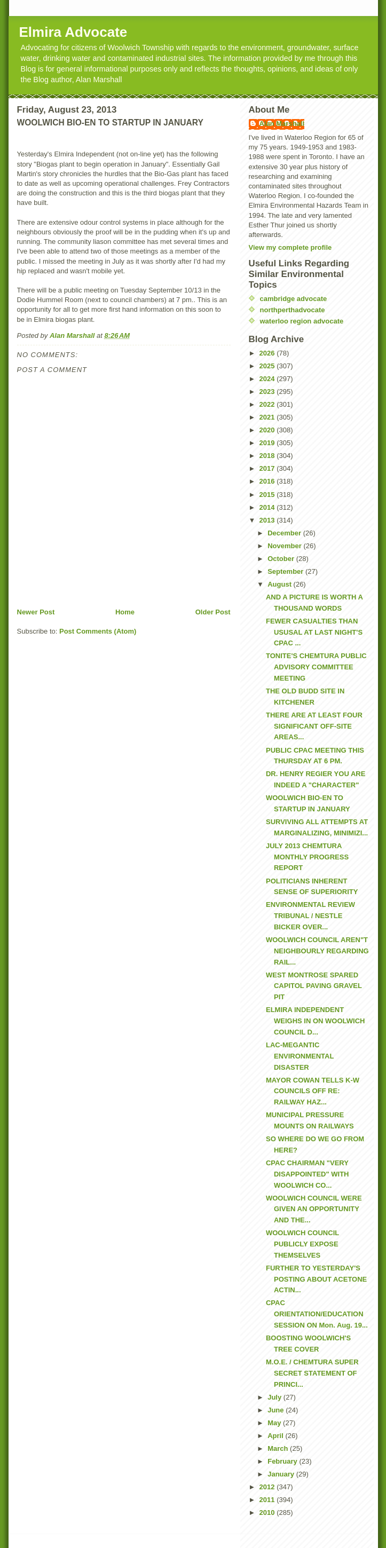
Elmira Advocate (73, 32)
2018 (268, 456)
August (280, 584)
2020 (268, 430)
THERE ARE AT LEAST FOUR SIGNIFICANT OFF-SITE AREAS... (314, 726)
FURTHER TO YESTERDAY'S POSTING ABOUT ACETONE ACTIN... (316, 1279)
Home (125, 612)
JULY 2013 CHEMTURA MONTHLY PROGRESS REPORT (307, 857)
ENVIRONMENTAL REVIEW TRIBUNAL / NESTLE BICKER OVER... (310, 916)
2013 (268, 520)
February (283, 1461)
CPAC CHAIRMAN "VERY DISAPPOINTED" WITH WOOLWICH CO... (307, 1174)
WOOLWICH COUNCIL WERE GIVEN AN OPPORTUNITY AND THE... (314, 1209)
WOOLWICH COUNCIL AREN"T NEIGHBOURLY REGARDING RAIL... (317, 951)
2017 (268, 468)
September (286, 571)
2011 (268, 1500)
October (281, 559)
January (281, 1474)
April (276, 1436)
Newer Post (36, 612)
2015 (268, 495)
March (278, 1448)
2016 (268, 481)
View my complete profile (290, 247)
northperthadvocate (292, 310)
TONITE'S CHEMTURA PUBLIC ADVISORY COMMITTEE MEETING (316, 667)
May (275, 1423)
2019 (268, 443)
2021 (268, 417)
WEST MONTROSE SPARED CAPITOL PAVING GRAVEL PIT (314, 986)
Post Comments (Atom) (97, 631)
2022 (268, 404)
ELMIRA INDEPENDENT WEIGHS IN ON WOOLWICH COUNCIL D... (315, 1021)
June (276, 1410)
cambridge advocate (293, 299)
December (285, 533)
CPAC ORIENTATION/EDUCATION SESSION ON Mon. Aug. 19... (317, 1314)
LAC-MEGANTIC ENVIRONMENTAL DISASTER (300, 1056)
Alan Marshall (282, 124)
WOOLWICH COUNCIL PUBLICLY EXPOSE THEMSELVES (302, 1244)
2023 (268, 392)
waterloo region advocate (302, 321)
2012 (268, 1487)
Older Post (213, 612)
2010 (268, 1512)
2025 (268, 366)
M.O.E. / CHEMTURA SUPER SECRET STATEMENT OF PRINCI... (312, 1373)
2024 (268, 379)
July (275, 1397)
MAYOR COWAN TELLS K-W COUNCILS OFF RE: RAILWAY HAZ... (312, 1091)
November (285, 546)
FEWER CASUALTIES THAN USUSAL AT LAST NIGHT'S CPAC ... (314, 632)
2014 (268, 507)
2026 (268, 353)
